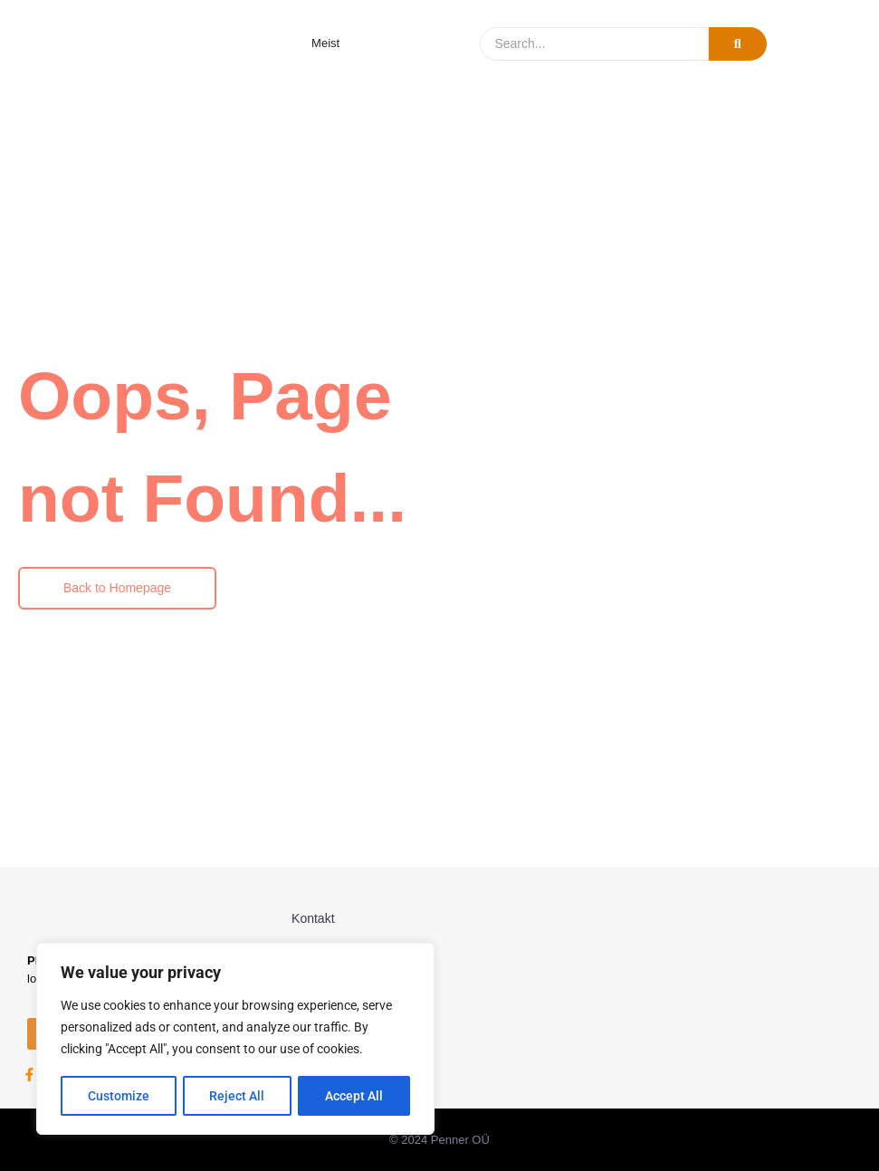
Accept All (355, 1096)
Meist (325, 43)
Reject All (237, 1096)
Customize (118, 1096)
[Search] (594, 44)
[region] (235, 1040)
